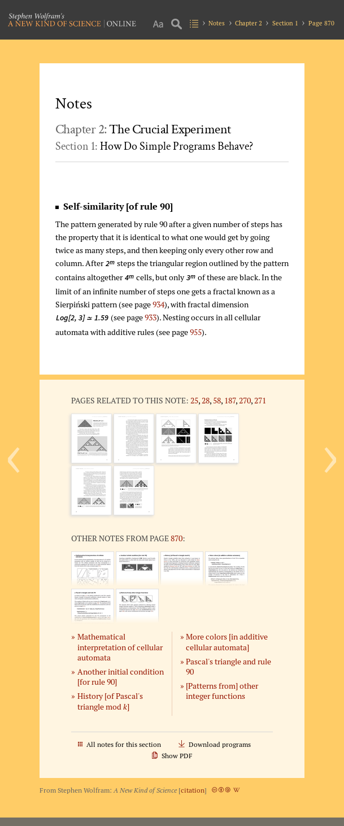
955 (196, 332)
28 (206, 400)
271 (260, 400)
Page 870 (321, 23)
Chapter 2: (143, 129)
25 (194, 400)
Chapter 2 (248, 23)
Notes (216, 23)
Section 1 (285, 23)
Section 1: (154, 146)
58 (217, 400)
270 (245, 400)
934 (158, 304)
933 (150, 317)
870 (176, 538)
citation (192, 790)
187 (230, 400)
